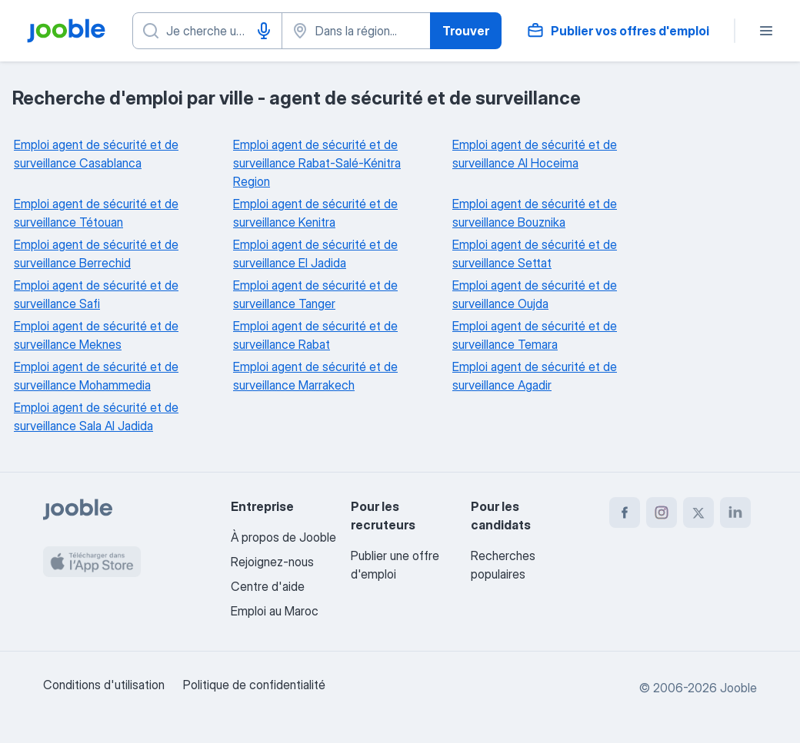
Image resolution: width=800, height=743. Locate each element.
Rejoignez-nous (272, 561)
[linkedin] (735, 512)
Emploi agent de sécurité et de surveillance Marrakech (315, 376)
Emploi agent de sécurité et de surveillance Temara (534, 335)
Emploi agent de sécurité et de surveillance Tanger (315, 294)
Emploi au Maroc (274, 611)
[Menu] (766, 30)
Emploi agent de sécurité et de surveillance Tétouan (96, 213)
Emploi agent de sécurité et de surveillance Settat (534, 253)
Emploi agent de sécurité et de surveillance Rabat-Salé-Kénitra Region (317, 163)
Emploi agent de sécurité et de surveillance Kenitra (315, 213)
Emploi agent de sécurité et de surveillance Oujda (534, 294)
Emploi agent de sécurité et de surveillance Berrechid (96, 253)
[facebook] (624, 512)
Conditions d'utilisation (104, 684)
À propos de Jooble (283, 537)
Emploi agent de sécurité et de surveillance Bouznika (534, 213)
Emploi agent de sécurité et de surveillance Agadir (534, 376)
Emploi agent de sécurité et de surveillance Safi (96, 294)
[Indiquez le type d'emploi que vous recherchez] (207, 30)
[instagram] (661, 512)
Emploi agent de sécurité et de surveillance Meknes (96, 335)
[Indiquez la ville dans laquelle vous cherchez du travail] (357, 30)
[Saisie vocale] (263, 30)
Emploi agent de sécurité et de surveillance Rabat (315, 335)
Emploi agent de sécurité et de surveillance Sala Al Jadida (96, 416)
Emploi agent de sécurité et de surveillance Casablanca (96, 154)
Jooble (738, 687)
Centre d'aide (268, 586)
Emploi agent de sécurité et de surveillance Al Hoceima (534, 154)
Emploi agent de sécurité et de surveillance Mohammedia (96, 376)
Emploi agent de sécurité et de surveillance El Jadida (315, 253)
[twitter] (698, 512)
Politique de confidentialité (254, 684)
